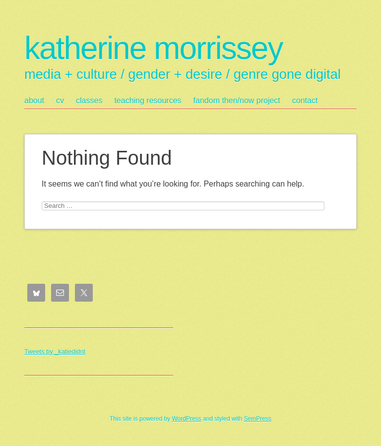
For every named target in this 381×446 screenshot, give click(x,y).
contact (305, 100)
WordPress (186, 418)
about (34, 100)
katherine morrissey (153, 48)
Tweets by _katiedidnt (54, 351)
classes (89, 100)
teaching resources (147, 100)
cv (60, 100)
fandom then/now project (236, 100)
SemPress (257, 418)
